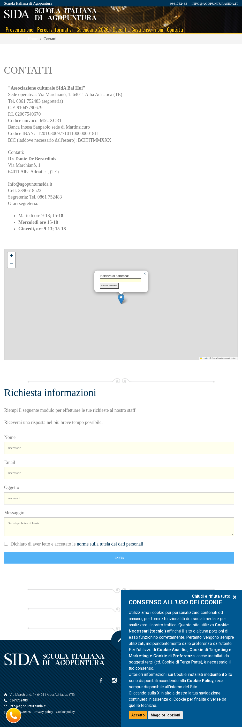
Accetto (138, 715)
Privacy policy (43, 712)
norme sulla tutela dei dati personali (110, 544)
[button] (121, 299)
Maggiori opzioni (165, 715)
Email (9, 462)
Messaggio (14, 512)
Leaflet (204, 358)
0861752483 (178, 3)
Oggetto (11, 487)
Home (33, 38)
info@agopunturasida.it (215, 3)
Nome (10, 437)
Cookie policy (65, 712)
